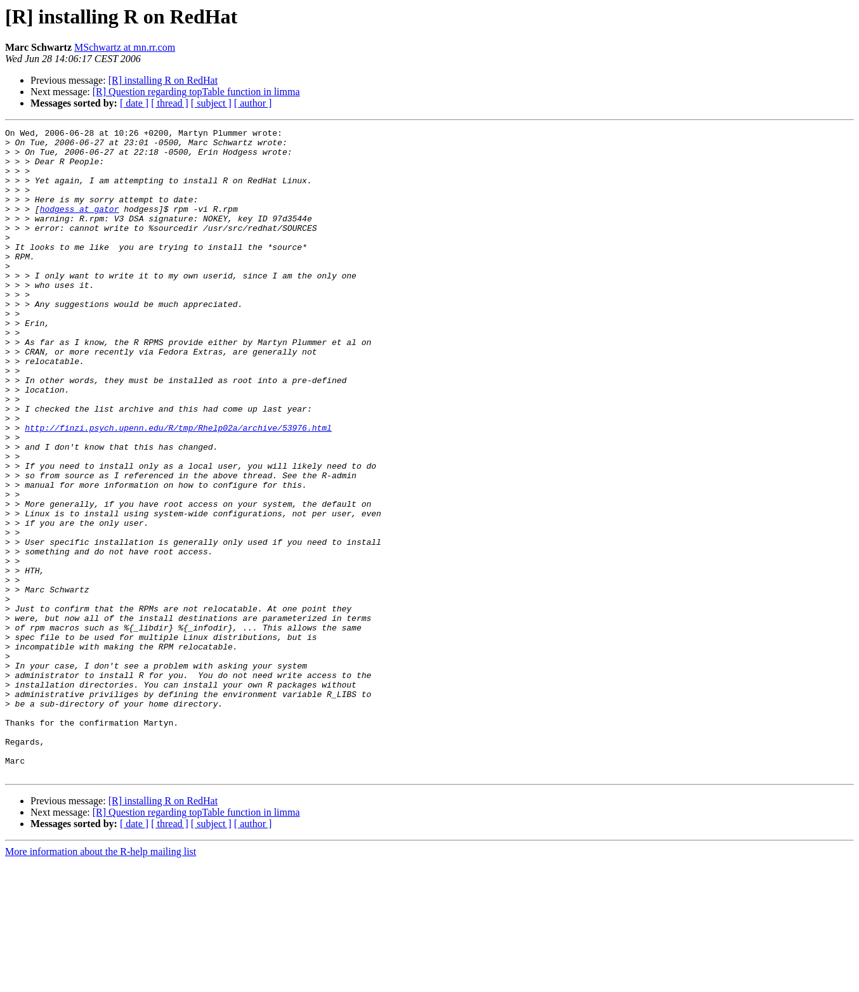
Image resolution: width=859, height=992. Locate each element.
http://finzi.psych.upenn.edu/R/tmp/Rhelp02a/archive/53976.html (178, 488)
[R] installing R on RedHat (163, 80)
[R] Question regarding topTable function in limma (196, 91)
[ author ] (253, 103)
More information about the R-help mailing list (100, 981)
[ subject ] (211, 103)
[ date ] (134, 103)
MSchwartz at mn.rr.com (124, 47)
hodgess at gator (79, 226)
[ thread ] (169, 103)
